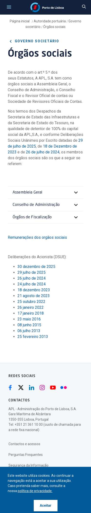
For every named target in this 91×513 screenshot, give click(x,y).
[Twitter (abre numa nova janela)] (21, 387)
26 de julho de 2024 (42, 152)
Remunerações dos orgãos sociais (37, 237)
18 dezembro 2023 (33, 290)
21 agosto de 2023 (33, 295)
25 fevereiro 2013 (32, 336)
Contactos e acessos (24, 444)
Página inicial (20, 21)
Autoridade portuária (50, 21)
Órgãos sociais (54, 27)
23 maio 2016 (29, 319)
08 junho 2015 (29, 325)
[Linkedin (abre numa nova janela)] (31, 387)
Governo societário (33, 41)
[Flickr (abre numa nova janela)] (63, 387)
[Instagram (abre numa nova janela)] (42, 387)
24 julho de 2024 (31, 284)
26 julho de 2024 (31, 278)
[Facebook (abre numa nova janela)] (10, 387)
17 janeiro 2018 (31, 313)
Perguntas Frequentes (25, 455)
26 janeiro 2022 (30, 307)
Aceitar (45, 505)
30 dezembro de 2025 (36, 266)
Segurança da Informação (28, 465)
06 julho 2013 (28, 330)
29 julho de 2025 (31, 272)
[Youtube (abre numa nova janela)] (53, 387)
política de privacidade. (35, 491)
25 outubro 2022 (31, 301)
